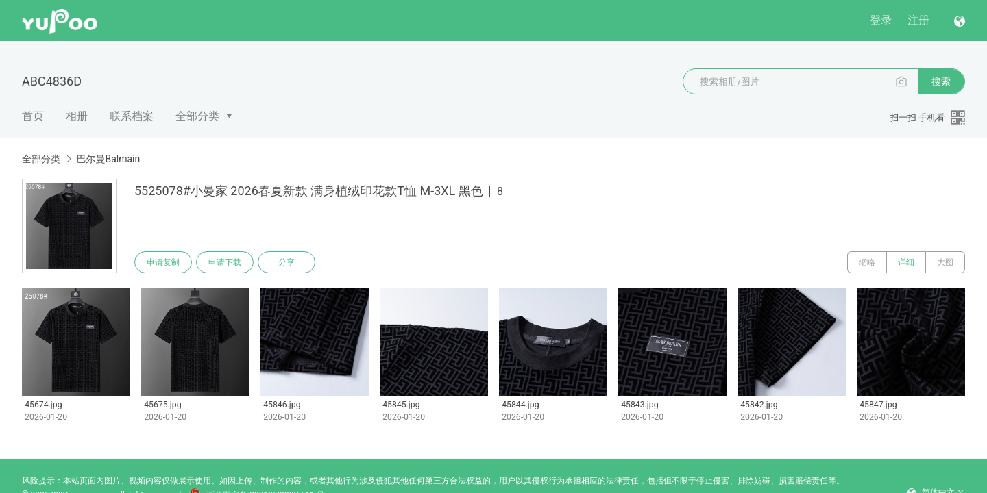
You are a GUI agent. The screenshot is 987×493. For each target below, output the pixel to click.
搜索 (941, 81)
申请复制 (163, 262)
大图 (945, 262)
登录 (881, 20)
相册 (77, 116)
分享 (286, 262)
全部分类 (197, 116)
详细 (906, 262)
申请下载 (224, 262)
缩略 (867, 262)
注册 (918, 20)
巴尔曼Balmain (108, 158)
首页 (33, 116)
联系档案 (132, 116)
